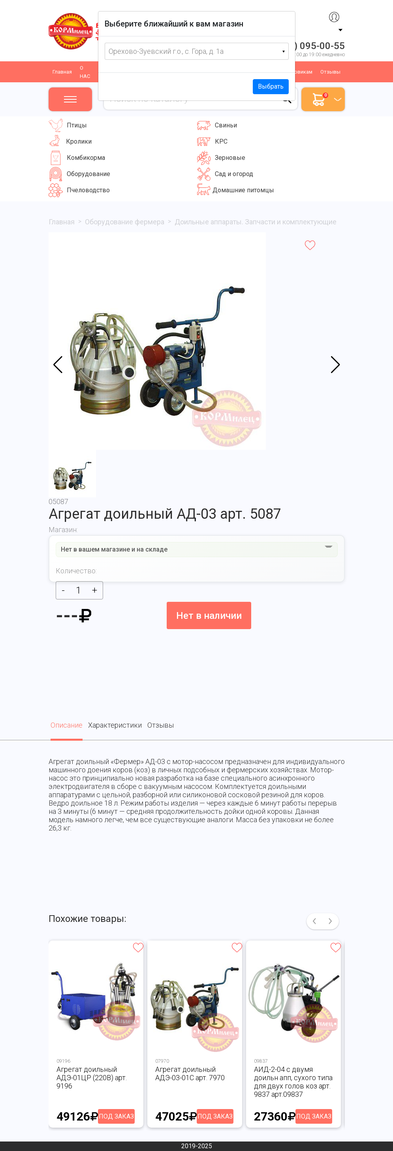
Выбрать (271, 86)
